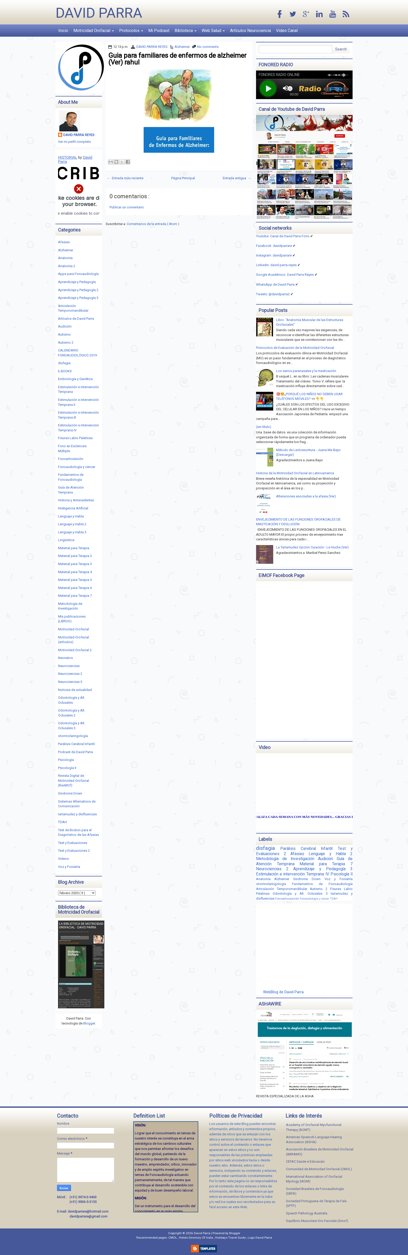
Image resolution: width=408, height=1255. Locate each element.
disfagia (64, 363)
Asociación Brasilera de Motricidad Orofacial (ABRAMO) (319, 1151)
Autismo (64, 334)
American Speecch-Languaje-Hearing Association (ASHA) (314, 1139)
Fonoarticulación (70, 459)
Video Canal (287, 30)
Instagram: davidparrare (274, 255)
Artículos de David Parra (76, 319)
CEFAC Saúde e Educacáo (305, 1161)
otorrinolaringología (73, 736)
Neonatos (65, 658)
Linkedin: (276, 265)
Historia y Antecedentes (76, 500)
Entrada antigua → (237, 178)
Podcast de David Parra (75, 752)
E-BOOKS (65, 371)
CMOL (173, 1237)
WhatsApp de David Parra (275, 284)
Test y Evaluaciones (72, 843)
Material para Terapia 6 (75, 588)
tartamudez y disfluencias (77, 814)
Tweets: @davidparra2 (273, 294)
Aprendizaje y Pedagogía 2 (78, 290)
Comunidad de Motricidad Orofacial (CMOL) (319, 1169)
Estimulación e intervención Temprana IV (293, 874)
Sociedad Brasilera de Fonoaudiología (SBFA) (315, 1191)
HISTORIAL (67, 157)
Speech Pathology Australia (306, 1213)
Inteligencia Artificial (73, 508)
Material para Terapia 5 (75, 580)
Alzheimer (182, 47)
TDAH (62, 822)
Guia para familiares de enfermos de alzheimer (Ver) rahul (177, 59)
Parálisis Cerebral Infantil (76, 744)
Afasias (64, 242)
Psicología (66, 760)
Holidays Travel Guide (230, 1237)
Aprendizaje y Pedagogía (77, 282)
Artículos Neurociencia (250, 30)
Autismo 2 (65, 342)
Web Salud (213, 30)
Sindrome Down (70, 793)
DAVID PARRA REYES (152, 47)
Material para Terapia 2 (75, 556)
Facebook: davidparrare (274, 246)
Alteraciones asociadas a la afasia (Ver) (306, 496)
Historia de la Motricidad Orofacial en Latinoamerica (295, 473)
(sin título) (263, 427)
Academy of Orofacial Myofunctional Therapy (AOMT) (313, 1127)
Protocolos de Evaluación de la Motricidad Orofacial (295, 348)
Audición (65, 326)
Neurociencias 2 (70, 674)
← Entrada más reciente (125, 178)
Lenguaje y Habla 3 (72, 532)
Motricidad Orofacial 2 (75, 650)
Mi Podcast (158, 30)
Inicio (63, 30)
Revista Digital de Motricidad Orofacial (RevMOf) (73, 780)
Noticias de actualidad (75, 690)
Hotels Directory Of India (196, 1237)
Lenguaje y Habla (71, 516)
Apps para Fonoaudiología (78, 274)
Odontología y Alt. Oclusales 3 (302, 893)
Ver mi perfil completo (74, 142)
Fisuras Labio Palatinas (75, 438)
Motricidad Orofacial (93, 30)
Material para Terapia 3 (75, 564)
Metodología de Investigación (287, 858)
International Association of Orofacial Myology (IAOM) (314, 1179)
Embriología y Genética (75, 379)
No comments (208, 47)
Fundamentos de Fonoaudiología (322, 884)
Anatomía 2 (66, 266)
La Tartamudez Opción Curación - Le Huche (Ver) (312, 547)
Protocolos (131, 30)
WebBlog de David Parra (283, 992)
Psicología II (67, 768)
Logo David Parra (260, 1237)
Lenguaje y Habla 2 (72, 524)
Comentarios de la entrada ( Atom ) (153, 224)
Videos (63, 859)
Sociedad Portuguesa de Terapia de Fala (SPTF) (316, 1203)
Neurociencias (69, 666)
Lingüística (66, 540)
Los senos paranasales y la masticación (306, 371)
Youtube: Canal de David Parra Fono (282, 236)
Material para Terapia (73, 548)
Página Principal (183, 178)
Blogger (89, 1023)
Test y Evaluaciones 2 (74, 851)
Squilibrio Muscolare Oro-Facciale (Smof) (317, 1221)
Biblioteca (185, 30)
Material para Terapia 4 (75, 572)
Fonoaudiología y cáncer (76, 467)
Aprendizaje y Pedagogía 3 (78, 298)
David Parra (99, 13)
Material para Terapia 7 (75, 596)
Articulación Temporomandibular (283, 889)
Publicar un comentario (127, 207)
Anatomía (65, 258)
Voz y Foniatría (69, 867)
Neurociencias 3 (70, 682)
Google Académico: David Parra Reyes (285, 275)
